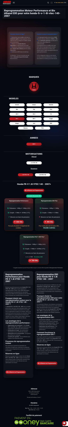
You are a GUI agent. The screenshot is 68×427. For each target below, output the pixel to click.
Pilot (42, 128)
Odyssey (25, 128)
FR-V (17, 118)
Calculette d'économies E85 (34, 196)
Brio (17, 109)
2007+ (34, 144)
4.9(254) (60, 2)
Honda (34, 86)
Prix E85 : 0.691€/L (49, 228)
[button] (48, 2)
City (34, 109)
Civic (51, 109)
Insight (51, 118)
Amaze (34, 104)
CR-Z (34, 114)
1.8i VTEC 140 (25, 174)
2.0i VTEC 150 (42, 174)
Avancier (51, 104)
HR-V (34, 118)
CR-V (17, 114)
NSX (51, 123)
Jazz (34, 123)
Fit (51, 114)
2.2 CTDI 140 (34, 162)
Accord (17, 104)
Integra (17, 123)
